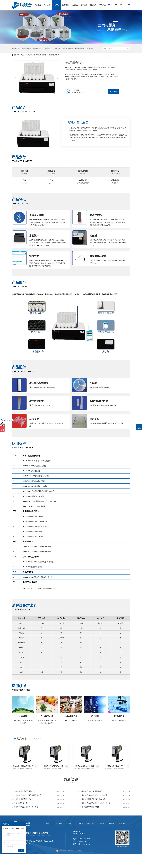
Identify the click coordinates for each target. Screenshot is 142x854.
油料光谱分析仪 (80, 48)
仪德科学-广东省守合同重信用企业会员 (27, 795)
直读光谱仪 (56, 48)
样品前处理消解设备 (40, 55)
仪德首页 (38, 5)
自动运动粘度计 (91, 48)
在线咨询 (113, 92)
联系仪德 (102, 5)
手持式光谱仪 (37, 48)
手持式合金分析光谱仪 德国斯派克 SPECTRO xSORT (93, 766)
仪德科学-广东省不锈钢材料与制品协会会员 (95, 803)
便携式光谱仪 (47, 48)
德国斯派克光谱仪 (67, 48)
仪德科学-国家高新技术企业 (23, 799)
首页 (22, 55)
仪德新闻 (93, 5)
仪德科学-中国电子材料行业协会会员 (93, 799)
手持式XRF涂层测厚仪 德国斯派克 (56, 766)
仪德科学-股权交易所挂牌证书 (24, 791)
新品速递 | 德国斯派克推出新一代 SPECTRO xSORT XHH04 (34, 766)
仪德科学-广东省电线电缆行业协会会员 (93, 795)
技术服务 (84, 5)
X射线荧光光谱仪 (26, 48)
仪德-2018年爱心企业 (21, 803)
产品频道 (29, 55)
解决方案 (65, 5)
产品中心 (56, 5)
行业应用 (75, 5)
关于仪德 (47, 5)
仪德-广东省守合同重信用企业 (90, 807)
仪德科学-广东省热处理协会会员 (91, 791)
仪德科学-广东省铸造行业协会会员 (26, 807)
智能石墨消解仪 (54, 55)
